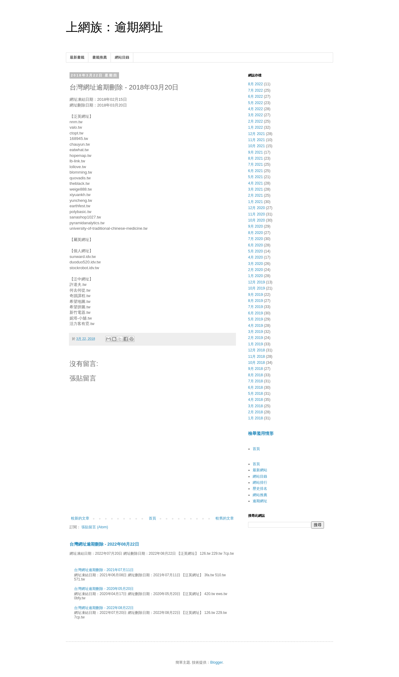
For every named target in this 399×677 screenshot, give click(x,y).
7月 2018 (255, 381)
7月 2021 (255, 164)
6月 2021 (255, 171)
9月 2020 (255, 226)
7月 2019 (255, 307)
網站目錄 (122, 57)
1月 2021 (255, 202)
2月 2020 (255, 270)
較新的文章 (80, 518)
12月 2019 (256, 282)
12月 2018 (256, 350)
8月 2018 (255, 375)
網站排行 (260, 482)
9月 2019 (255, 295)
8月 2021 (255, 158)
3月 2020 (255, 264)
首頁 (152, 518)
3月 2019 (255, 332)
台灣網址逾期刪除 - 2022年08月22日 (104, 544)
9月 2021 (255, 152)
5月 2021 (255, 177)
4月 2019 (255, 325)
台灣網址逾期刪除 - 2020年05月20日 (104, 589)
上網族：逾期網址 (114, 27)
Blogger (216, 662)
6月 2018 (255, 387)
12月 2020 (256, 208)
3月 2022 (255, 115)
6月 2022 (255, 96)
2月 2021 (255, 195)
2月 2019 (255, 338)
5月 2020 (255, 251)
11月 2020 (256, 214)
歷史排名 (260, 488)
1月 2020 (255, 276)
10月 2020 (256, 220)
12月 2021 (256, 134)
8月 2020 (255, 233)
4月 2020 (255, 257)
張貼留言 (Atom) (94, 527)
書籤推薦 (99, 57)
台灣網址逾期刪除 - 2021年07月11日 (104, 570)
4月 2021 (255, 183)
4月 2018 (255, 400)
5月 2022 (255, 103)
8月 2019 (255, 301)
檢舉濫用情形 (261, 433)
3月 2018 (255, 406)
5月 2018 (255, 393)
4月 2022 (255, 109)
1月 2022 (255, 127)
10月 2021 (256, 146)
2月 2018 (255, 412)
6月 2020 (255, 245)
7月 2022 (255, 90)
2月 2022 (255, 121)
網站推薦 (260, 495)
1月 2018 (255, 418)
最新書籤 (77, 57)
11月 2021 (256, 140)
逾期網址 (260, 501)
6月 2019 (255, 313)
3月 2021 (255, 189)
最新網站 (260, 470)
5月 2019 (255, 319)
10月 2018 (256, 363)
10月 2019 (256, 288)
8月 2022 (255, 84)
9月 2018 (255, 369)
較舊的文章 (225, 518)
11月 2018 (256, 356)
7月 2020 (255, 239)
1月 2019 (255, 344)
